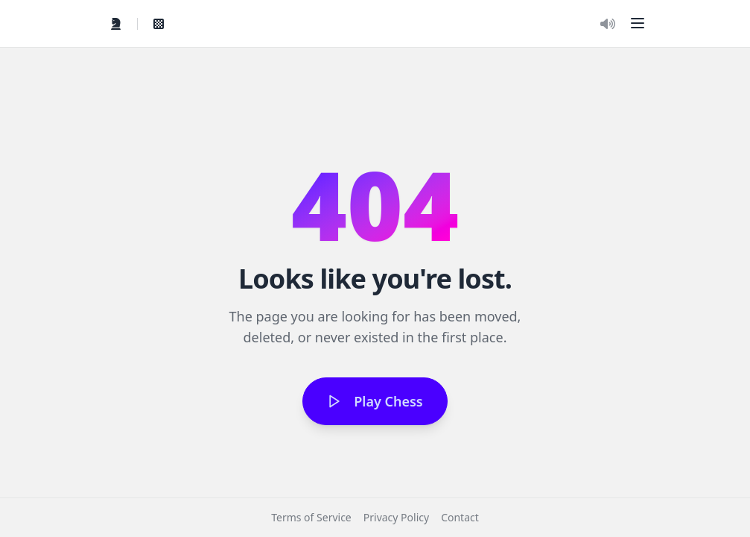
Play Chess (374, 401)
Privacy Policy (396, 517)
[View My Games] (159, 24)
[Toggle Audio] (608, 24)
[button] (637, 23)
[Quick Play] (116, 24)
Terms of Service (311, 517)
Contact (460, 517)
